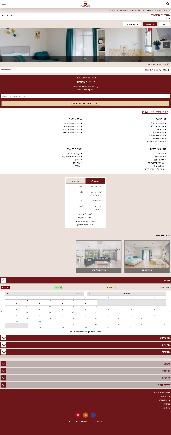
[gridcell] (85, 302)
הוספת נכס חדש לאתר (161, 392)
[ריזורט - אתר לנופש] (85, 4)
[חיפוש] (167, 4)
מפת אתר (166, 408)
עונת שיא (75, 181)
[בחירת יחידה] (44, 294)
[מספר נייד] (85, 96)
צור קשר (166, 404)
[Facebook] (93, 415)
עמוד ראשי (166, 10)
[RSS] (85, 415)
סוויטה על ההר (132, 24)
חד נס (168, 18)
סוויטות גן (150, 24)
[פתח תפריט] (3, 3)
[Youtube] (77, 415)
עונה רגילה (95, 181)
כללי (164, 24)
